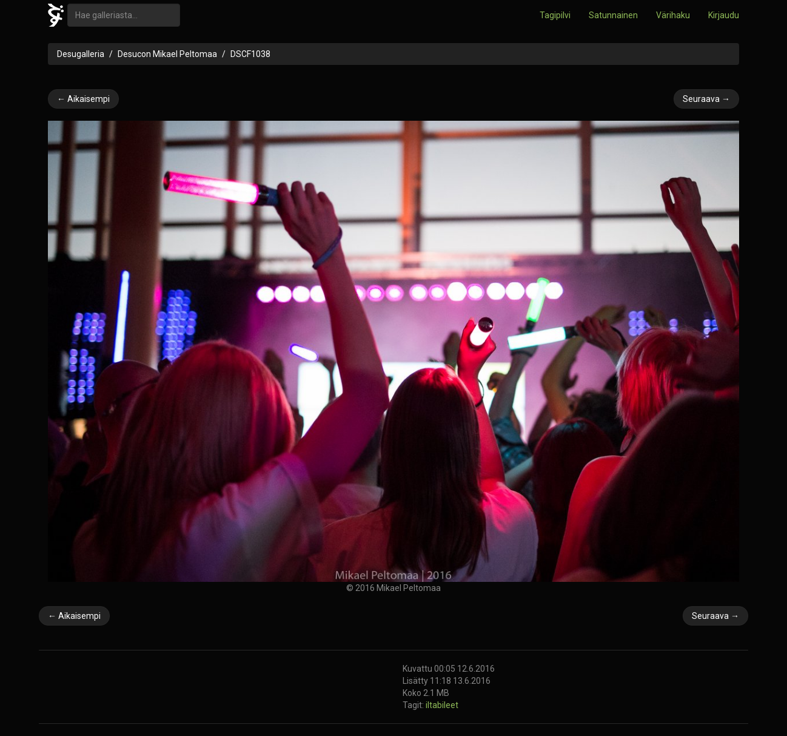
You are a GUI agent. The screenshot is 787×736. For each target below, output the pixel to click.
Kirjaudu (723, 15)
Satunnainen (613, 15)
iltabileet (442, 705)
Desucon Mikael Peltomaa (167, 54)
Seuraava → (706, 99)
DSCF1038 (250, 54)
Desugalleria (80, 54)
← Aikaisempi (83, 99)
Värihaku (673, 15)
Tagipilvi (555, 15)
